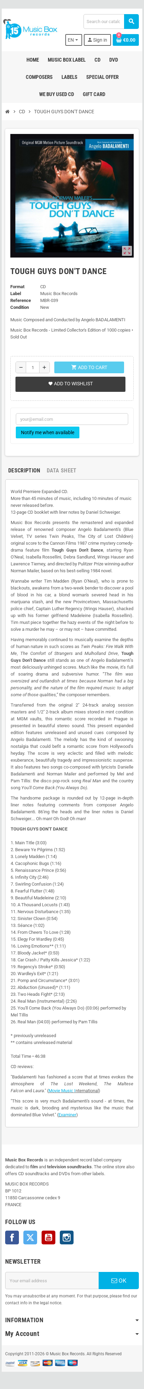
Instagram (67, 1237)
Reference (20, 300)
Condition (19, 307)
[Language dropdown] (73, 40)
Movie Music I (62, 1090)
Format (17, 286)
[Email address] (52, 1280)
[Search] (111, 21)
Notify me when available (47, 432)
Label (15, 293)
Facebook (12, 1237)
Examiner (67, 1114)
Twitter (30, 1237)
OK (118, 1280)
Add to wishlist (70, 383)
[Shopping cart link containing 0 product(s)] (126, 40)
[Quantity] (33, 367)
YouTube (48, 1237)
